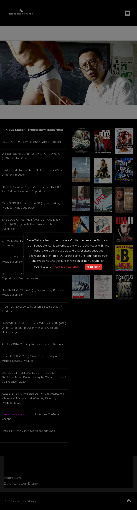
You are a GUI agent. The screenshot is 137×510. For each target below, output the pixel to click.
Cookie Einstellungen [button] (67, 266)
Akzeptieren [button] (93, 266)
